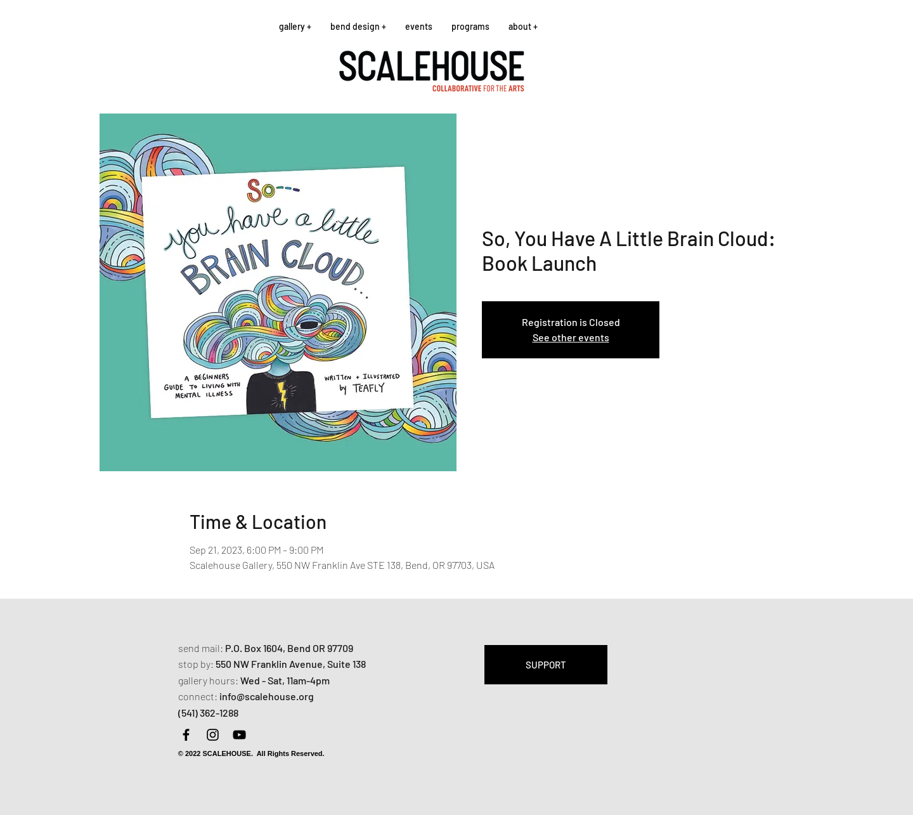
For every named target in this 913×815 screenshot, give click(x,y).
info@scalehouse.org (266, 696)
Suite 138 (346, 664)
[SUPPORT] (545, 665)
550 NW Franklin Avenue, (271, 664)
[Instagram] (213, 735)
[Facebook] (186, 735)
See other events (571, 337)
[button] (295, 26)
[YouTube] (239, 735)
